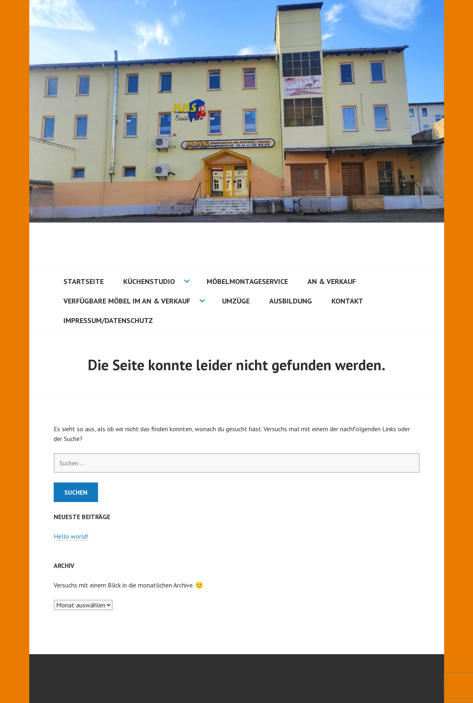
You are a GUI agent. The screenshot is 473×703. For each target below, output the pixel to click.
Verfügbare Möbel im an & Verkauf (126, 301)
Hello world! (71, 536)
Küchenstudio (149, 281)
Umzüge (236, 301)
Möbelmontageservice (247, 281)
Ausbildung (290, 301)
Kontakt (347, 301)
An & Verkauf (331, 281)
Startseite (83, 281)
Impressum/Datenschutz (108, 320)
